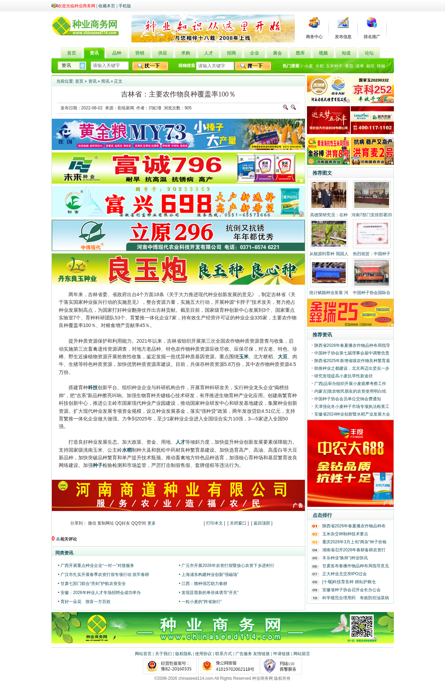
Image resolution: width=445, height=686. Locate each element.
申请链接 (281, 653)
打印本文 (214, 523)
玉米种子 (334, 66)
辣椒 (381, 66)
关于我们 (163, 653)
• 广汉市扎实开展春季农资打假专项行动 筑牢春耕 (103, 574)
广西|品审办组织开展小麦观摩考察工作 (350, 383)
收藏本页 (106, 5)
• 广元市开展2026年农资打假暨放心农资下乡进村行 (226, 565)
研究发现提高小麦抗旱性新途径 (343, 376)
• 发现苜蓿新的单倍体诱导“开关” (209, 592)
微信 (92, 523)
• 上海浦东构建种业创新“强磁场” (209, 574)
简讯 (105, 81)
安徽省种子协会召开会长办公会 (351, 589)
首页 (79, 81)
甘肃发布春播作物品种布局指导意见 (355, 565)
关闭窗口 (238, 523)
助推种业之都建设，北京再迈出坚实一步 (351, 368)
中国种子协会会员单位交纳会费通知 (347, 398)
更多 (151, 523)
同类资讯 (64, 552)
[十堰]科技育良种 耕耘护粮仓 (349, 581)
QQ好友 (122, 523)
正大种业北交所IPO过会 (344, 573)
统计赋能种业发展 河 (328, 292)
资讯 (92, 81)
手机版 (125, 5)
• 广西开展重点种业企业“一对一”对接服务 (96, 565)
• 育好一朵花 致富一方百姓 (84, 601)
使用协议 (203, 653)
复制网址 (105, 523)
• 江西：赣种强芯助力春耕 (203, 583)
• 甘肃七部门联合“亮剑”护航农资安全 (92, 583)
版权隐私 (183, 653)
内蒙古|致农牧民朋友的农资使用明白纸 (350, 391)
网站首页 (143, 653)
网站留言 (301, 653)
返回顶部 (261, 523)
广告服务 (243, 653)
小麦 (309, 66)
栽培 (370, 66)
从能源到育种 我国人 (328, 253)
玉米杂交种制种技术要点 (345, 534)
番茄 (349, 66)
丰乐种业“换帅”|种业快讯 (345, 557)
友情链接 (261, 653)
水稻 (319, 66)
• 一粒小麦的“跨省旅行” (200, 601)
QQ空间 (138, 523)
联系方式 (223, 653)
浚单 (360, 66)
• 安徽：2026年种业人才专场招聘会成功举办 (99, 592)
